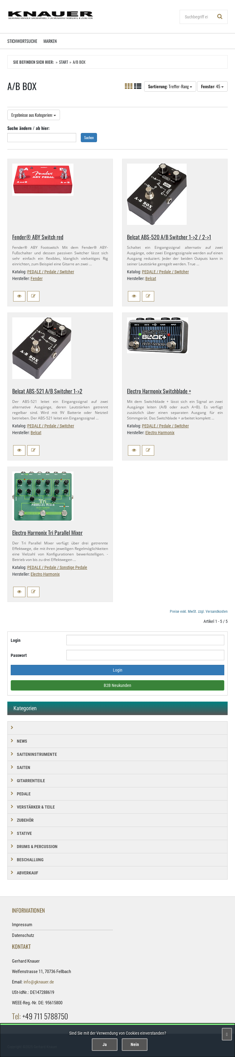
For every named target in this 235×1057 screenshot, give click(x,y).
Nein (135, 1044)
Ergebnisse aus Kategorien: (33, 115)
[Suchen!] (220, 17)
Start (63, 62)
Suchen (89, 137)
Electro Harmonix (159, 432)
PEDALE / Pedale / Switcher (50, 271)
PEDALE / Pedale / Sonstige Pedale (57, 567)
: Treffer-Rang (170, 86)
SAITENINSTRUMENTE (37, 754)
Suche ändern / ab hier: (28, 128)
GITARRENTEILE (31, 780)
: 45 (212, 86)
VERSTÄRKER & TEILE (36, 807)
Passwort (19, 655)
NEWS (22, 741)
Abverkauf (27, 872)
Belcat (150, 278)
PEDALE (24, 793)
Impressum (22, 924)
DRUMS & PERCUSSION (37, 846)
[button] (19, 296)
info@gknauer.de (39, 982)
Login (16, 640)
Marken (50, 41)
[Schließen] (227, 1034)
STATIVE (24, 833)
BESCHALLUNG (30, 859)
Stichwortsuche (22, 41)
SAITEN (23, 767)
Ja (105, 1044)
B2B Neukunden (117, 685)
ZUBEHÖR (25, 820)
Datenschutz (23, 935)
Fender (37, 278)
